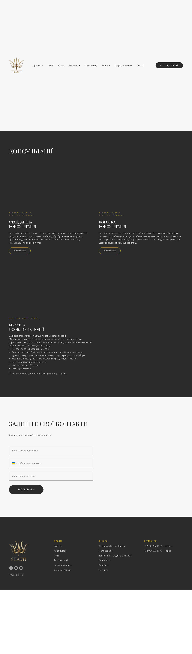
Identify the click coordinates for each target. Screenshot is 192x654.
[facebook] (11, 568)
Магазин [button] (73, 65)
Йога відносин (106, 550)
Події (50, 65)
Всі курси (103, 569)
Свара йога (105, 560)
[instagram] (16, 568)
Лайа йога (104, 565)
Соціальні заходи (123, 65)
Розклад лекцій (61, 560)
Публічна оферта (16, 575)
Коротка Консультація (112, 224)
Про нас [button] (37, 65)
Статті (139, 65)
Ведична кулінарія (63, 565)
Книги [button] (105, 65)
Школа (60, 65)
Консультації (91, 65)
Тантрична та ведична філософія (115, 555)
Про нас (58, 546)
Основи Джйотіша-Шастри (112, 546)
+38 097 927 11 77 (153, 550)
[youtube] (21, 568)
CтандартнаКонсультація (22, 224)
